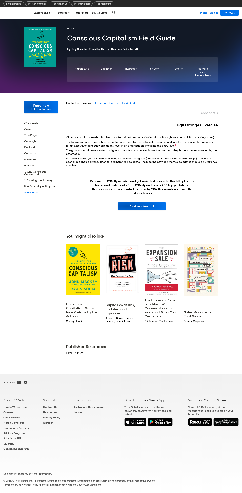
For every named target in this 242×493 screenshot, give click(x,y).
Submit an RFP (12, 438)
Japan (78, 412)
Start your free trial (142, 206)
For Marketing (104, 3)
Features (63, 12)
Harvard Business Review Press (203, 72)
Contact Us (50, 407)
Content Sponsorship (16, 449)
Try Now (229, 12)
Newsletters (50, 412)
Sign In (214, 12)
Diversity (8, 443)
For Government (37, 3)
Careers (8, 412)
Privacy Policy (51, 417)
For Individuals (82, 3)
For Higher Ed (60, 3)
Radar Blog (81, 12)
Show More (31, 192)
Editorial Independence (53, 484)
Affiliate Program (14, 433)
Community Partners (16, 428)
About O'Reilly (14, 400)
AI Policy (48, 422)
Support (49, 400)
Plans (203, 12)
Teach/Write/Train (15, 407)
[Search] (114, 13)
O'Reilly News (11, 417)
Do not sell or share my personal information (27, 473)
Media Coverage (13, 422)
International (83, 400)
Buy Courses (99, 12)
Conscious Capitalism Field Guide (115, 103)
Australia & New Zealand (89, 407)
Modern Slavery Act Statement (84, 484)
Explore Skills (43, 12)
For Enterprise (13, 3)
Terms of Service (12, 484)
